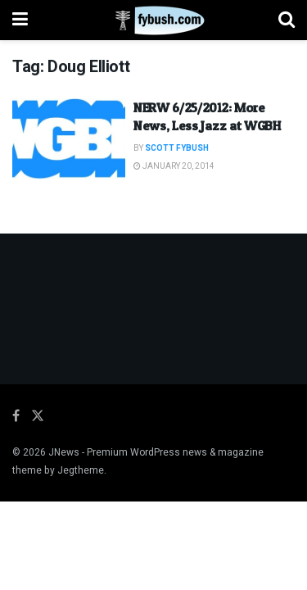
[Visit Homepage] (153, 20)
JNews (63, 452)
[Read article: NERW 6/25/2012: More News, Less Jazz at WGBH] (68, 138)
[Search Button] (286, 20)
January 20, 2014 (173, 166)
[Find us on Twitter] (37, 416)
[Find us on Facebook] (16, 416)
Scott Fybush (177, 148)
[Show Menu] (20, 20)
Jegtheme (80, 470)
